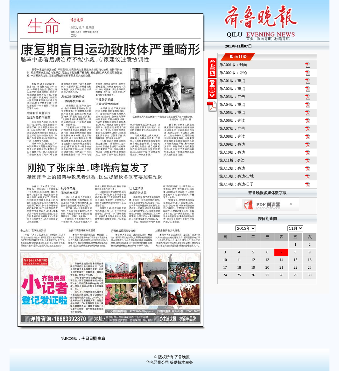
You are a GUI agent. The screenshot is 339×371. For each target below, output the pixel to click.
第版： (233, 64)
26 (253, 275)
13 (267, 260)
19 (253, 267)
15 (295, 260)
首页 (250, 38)
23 (310, 267)
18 (239, 267)
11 (239, 260)
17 (225, 267)
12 (253, 260)
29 (295, 275)
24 (225, 275)
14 (281, 260)
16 (310, 260)
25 (239, 275)
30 (310, 275)
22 (295, 267)
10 (225, 260)
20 (267, 267)
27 (267, 275)
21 (281, 267)
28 (281, 275)
